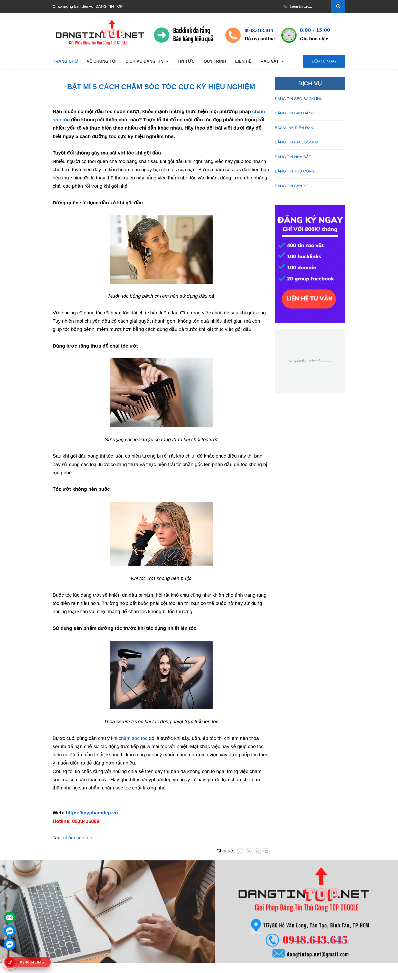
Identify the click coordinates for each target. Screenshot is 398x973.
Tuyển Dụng (63, 935)
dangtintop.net (262, 967)
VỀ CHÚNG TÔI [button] (68, 881)
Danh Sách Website (70, 926)
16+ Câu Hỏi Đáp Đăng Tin (226, 918)
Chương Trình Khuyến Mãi (225, 894)
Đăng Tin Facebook (144, 926)
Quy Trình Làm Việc (70, 918)
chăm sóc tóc (133, 738)
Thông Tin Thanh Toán (222, 902)
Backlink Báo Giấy (143, 918)
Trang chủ (61, 894)
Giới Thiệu (61, 902)
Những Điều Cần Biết (221, 910)
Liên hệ (59, 943)
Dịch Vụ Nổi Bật (66, 910)
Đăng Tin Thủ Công (144, 894)
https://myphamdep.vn (92, 812)
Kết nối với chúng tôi (304, 881)
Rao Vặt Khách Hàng (221, 926)
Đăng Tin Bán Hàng (145, 910)
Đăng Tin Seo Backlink (147, 902)
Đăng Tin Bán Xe (142, 935)
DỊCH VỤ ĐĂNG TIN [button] (148, 881)
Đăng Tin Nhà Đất (143, 943)
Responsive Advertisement (310, 361)
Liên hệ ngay (324, 61)
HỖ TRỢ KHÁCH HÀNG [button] (227, 881)
